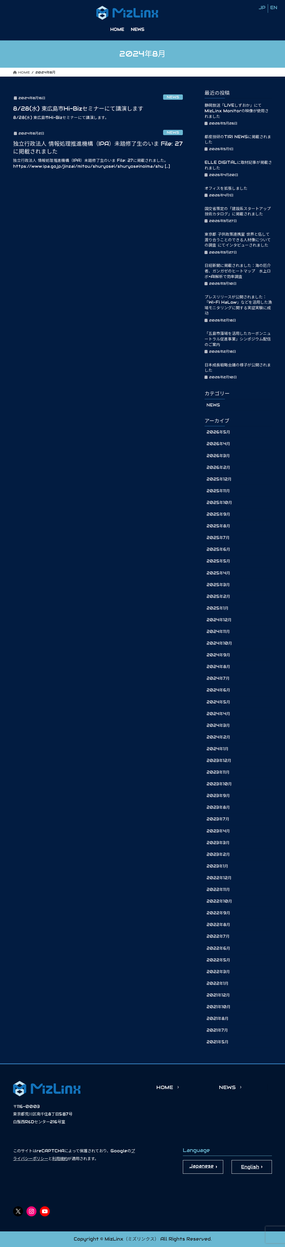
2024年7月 (218, 678)
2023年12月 (219, 760)
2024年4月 (218, 713)
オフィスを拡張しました (226, 188)
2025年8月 (218, 525)
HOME (164, 1087)
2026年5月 (218, 432)
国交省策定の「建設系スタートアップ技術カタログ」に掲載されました (238, 211)
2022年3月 (218, 971)
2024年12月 (219, 619)
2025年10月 (219, 502)
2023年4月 (218, 831)
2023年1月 (217, 866)
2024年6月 (218, 690)
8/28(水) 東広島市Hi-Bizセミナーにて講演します (78, 108)
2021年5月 (218, 1041)
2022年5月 (218, 960)
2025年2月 (218, 596)
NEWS (173, 97)
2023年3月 (218, 842)
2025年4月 (218, 573)
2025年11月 (218, 490)
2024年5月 (218, 702)
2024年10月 (219, 643)
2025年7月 (218, 537)
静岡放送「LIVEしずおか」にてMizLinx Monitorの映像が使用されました (237, 111)
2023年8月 (218, 807)
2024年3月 (218, 725)
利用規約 (60, 1158)
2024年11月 (218, 631)
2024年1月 (218, 748)
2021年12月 (218, 995)
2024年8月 (218, 666)
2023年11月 (218, 772)
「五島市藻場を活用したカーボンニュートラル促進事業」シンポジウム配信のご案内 (238, 339)
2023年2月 (218, 854)
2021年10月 (218, 1006)
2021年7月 (217, 1030)
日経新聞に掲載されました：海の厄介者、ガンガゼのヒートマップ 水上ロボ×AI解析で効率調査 (238, 271)
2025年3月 (218, 584)
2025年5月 (218, 561)
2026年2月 (218, 467)
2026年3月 (218, 455)
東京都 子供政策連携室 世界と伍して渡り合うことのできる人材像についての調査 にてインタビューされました (238, 240)
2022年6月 (218, 948)
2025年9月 (218, 514)
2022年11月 (218, 889)
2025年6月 (218, 549)
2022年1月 (218, 983)
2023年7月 (218, 819)
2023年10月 (219, 783)
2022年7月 (218, 936)
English (250, 1167)
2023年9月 (218, 795)
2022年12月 (219, 877)
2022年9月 (218, 912)
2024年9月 (218, 654)
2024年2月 (218, 737)
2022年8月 (218, 924)
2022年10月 (219, 901)
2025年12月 (219, 479)
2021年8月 (218, 1018)
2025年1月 (218, 608)
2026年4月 (218, 443)
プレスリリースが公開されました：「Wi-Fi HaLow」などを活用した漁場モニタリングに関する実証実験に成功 (238, 305)
